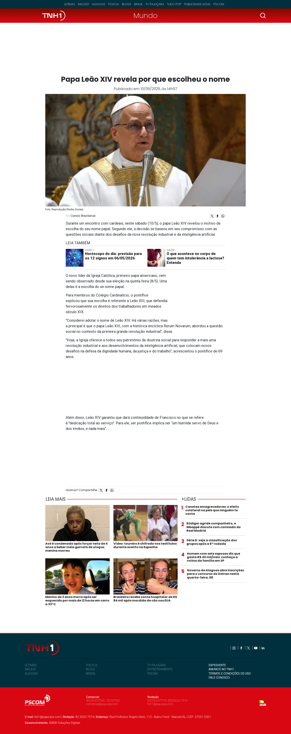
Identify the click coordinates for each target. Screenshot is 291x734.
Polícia (113, 4)
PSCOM (152, 673)
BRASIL (91, 673)
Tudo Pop (174, 4)
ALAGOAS (31, 673)
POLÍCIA (91, 665)
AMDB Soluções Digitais (64, 723)
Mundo (145, 15)
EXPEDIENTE (217, 665)
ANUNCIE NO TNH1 (221, 669)
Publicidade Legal (197, 4)
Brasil (138, 4)
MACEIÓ (30, 669)
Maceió (83, 4)
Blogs (126, 4)
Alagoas (98, 4)
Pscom (218, 4)
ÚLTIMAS (30, 665)
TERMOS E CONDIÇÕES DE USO (230, 673)
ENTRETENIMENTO (159, 669)
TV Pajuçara (155, 4)
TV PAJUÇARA (156, 665)
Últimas (69, 4)
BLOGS (90, 669)
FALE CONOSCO (219, 677)
